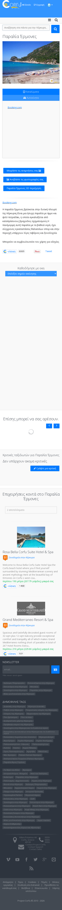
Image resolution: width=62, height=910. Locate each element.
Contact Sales (35, 849)
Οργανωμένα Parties (13, 795)
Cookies (32, 882)
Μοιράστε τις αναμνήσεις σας (24, 170)
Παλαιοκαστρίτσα (40, 744)
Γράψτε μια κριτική (45, 468)
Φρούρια (27, 770)
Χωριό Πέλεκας (29, 748)
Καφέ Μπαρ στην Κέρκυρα (36, 809)
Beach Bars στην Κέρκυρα (44, 806)
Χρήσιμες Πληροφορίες (14, 683)
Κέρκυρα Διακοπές (36, 706)
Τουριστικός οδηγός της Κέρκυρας (41, 710)
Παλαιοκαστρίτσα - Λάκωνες (16, 744)
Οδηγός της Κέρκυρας (13, 713)
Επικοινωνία (41, 888)
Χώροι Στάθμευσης (12, 824)
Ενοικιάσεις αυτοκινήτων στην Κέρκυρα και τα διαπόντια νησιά (29, 732)
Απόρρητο (8, 882)
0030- (47, 837)
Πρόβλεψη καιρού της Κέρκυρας (18, 724)
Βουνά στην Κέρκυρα (13, 784)
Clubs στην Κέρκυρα (12, 809)
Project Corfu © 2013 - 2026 (31, 900)
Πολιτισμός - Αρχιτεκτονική (16, 780)
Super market (44, 820)
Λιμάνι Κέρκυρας (25, 740)
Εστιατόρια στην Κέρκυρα (15, 686)
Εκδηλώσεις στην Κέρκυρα (15, 798)
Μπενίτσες (42, 751)
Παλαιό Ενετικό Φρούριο (30, 755)
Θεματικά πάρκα (32, 795)
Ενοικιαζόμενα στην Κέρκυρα (41, 683)
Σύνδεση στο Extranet (29, 884)
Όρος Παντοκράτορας (13, 751)
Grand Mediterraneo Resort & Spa (28, 619)
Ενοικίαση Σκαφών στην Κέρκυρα (18, 813)
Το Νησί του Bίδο (11, 770)
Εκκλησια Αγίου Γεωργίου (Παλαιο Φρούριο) (23, 758)
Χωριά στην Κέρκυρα (46, 788)
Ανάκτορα (8, 777)
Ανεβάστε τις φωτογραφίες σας (25, 179)
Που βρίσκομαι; (11, 717)
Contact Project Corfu (35, 844)
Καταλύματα (31, 91)
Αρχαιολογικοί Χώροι (24, 788)
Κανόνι (16, 748)
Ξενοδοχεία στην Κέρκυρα (18, 557)
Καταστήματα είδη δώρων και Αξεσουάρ (22, 827)
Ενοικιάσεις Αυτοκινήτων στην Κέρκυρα (21, 816)
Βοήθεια (25, 888)
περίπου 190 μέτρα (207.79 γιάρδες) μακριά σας (28, 581)
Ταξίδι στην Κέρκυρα (13, 710)
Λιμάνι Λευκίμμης (44, 740)
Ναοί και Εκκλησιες (39, 773)
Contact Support (35, 847)
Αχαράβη (31, 751)
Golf (32, 798)
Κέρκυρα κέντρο (46, 737)
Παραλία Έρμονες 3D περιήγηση (24, 188)
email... (7, 669)
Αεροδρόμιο (9, 740)
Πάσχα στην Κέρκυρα (13, 791)
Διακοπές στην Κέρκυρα (14, 706)
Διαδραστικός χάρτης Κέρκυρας (18, 721)
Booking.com (15, 107)
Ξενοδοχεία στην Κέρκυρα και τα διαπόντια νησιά (26, 728)
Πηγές (44, 882)
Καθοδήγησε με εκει (31, 268)
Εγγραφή (39, 5)
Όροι (20, 882)
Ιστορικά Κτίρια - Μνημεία (15, 773)
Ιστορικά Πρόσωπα (34, 791)
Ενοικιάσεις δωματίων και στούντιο (20, 737)
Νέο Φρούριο (10, 755)
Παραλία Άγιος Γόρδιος (14, 762)
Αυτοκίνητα (31, 97)
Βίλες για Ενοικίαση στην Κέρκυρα (19, 694)
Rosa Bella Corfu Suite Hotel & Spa (28, 552)
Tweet (48, 251)
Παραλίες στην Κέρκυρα (40, 690)
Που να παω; (26, 717)
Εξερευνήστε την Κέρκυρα (38, 713)
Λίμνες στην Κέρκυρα (41, 780)
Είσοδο (26, 5)
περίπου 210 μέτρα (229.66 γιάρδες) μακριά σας (28, 649)
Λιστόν (7, 748)
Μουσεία (34, 686)
